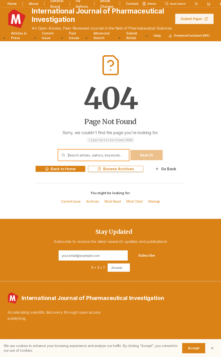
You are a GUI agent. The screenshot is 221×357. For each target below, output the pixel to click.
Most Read (113, 201)
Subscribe (146, 255)
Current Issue (48, 35)
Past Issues (74, 35)
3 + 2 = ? (98, 267)
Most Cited (134, 201)
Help (157, 35)
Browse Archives (116, 169)
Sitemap (154, 201)
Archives (92, 201)
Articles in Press (19, 35)
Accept (193, 348)
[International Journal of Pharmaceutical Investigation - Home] (110, 298)
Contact (132, 4)
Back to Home (60, 169)
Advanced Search (101, 35)
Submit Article (131, 35)
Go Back (165, 169)
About (33, 4)
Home (11, 4)
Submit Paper (194, 19)
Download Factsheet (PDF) (189, 35)
